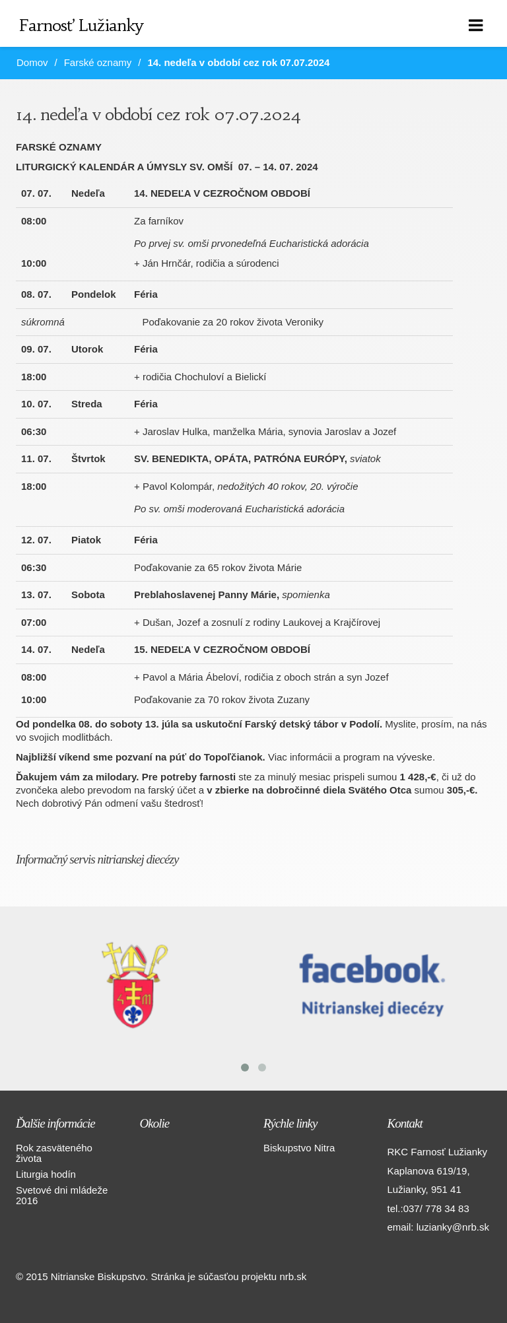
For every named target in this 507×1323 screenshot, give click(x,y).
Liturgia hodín (46, 1174)
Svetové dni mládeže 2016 (62, 1195)
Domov (32, 62)
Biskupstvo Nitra (299, 1147)
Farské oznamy (98, 62)
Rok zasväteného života (54, 1153)
